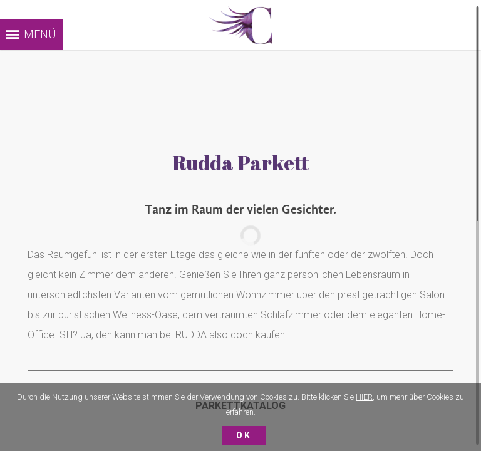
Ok (243, 435)
